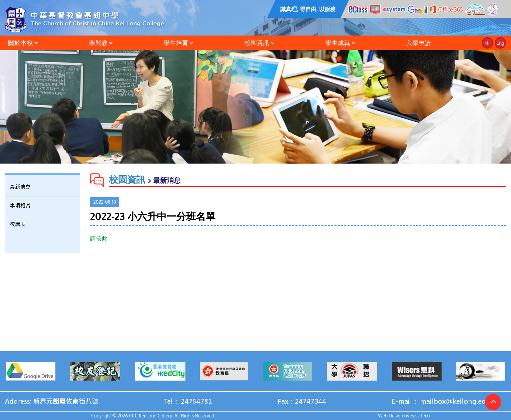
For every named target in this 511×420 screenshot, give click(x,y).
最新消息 (20, 187)
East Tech (420, 415)
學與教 (98, 42)
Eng (500, 43)
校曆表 (17, 224)
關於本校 (20, 42)
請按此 (99, 238)
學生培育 (176, 42)
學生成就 (337, 42)
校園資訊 (256, 42)
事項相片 (20, 205)
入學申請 (418, 43)
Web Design (390, 415)
